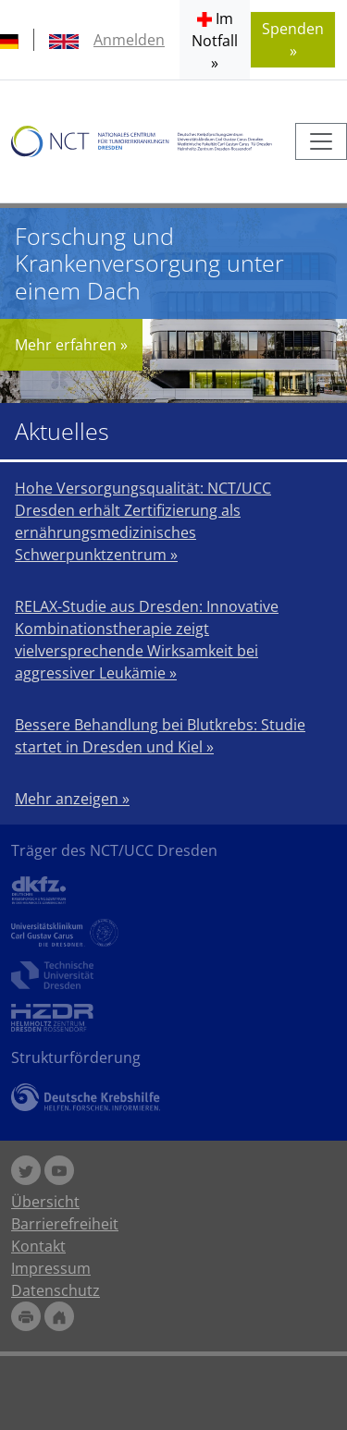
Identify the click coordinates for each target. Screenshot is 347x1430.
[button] (215, 39)
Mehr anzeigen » (72, 798)
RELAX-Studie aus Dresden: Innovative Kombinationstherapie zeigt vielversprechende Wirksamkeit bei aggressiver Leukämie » (147, 639)
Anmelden (129, 40)
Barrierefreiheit (64, 1224)
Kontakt (38, 1246)
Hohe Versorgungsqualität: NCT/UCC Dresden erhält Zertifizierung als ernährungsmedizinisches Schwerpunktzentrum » (143, 521)
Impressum (51, 1268)
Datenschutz (55, 1290)
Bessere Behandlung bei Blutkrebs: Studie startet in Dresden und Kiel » (160, 736)
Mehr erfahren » (71, 345)
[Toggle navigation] (321, 141)
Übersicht (45, 1202)
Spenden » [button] (293, 39)
